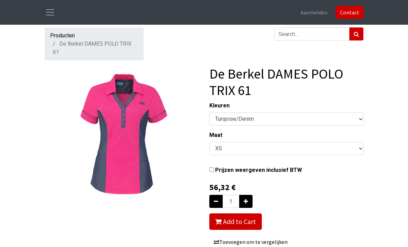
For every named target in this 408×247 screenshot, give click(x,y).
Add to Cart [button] (235, 221)
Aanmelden (314, 12)
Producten (62, 35)
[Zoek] (356, 33)
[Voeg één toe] (246, 201)
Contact (349, 12)
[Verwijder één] (216, 201)
